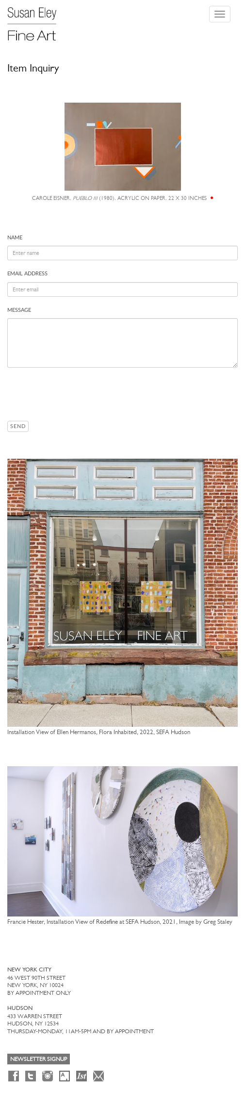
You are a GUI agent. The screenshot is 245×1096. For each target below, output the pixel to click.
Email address (27, 273)
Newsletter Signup (38, 1059)
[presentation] (81, 394)
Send (18, 426)
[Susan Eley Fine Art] (36, 20)
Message (19, 310)
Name (14, 237)
